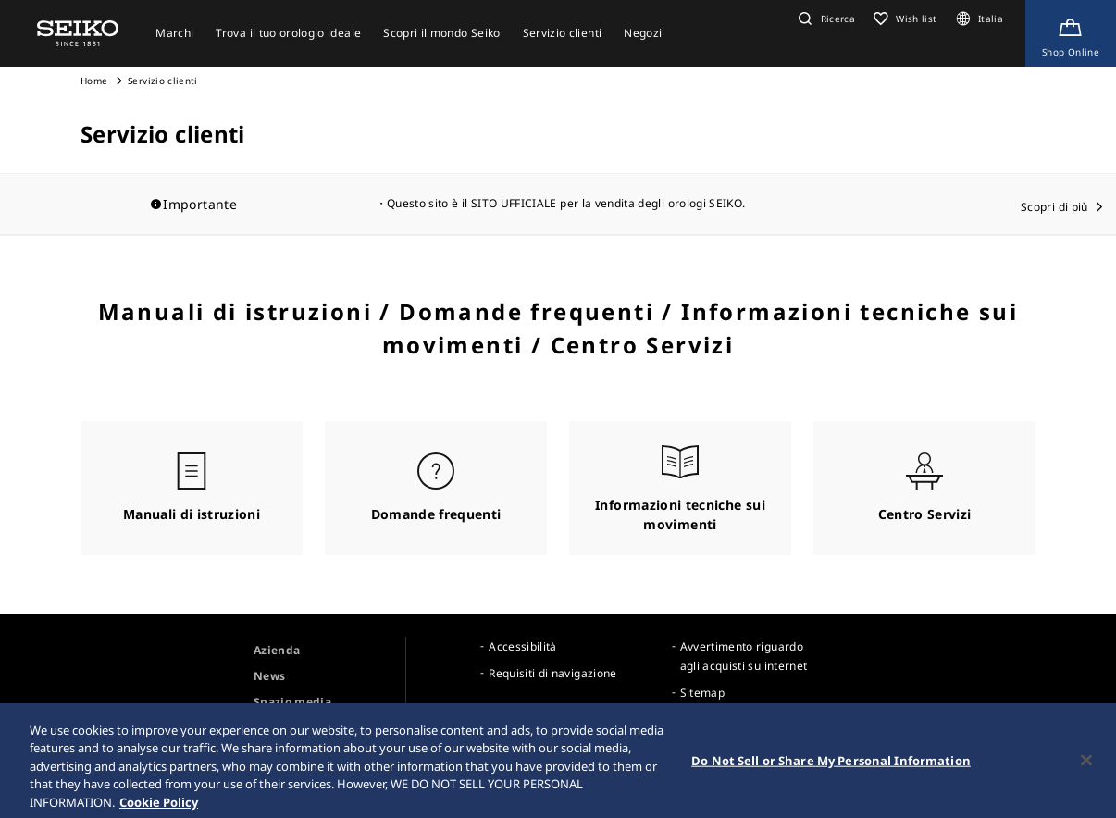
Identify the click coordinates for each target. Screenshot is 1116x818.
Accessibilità (523, 646)
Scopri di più (1054, 207)
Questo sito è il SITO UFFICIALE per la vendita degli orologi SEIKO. (566, 203)
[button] (824, 18)
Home (94, 80)
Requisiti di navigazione (552, 673)
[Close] (1086, 769)
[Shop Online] (1070, 33)
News (269, 676)
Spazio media (292, 702)
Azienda (277, 650)
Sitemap (702, 692)
